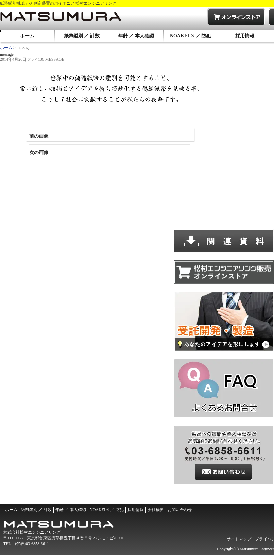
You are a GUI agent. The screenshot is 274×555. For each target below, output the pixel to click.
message (54, 59)
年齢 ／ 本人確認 (136, 35)
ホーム (27, 35)
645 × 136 (36, 59)
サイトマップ (239, 539)
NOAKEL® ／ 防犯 (190, 35)
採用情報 (244, 35)
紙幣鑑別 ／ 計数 (82, 35)
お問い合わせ (180, 509)
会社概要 (156, 509)
